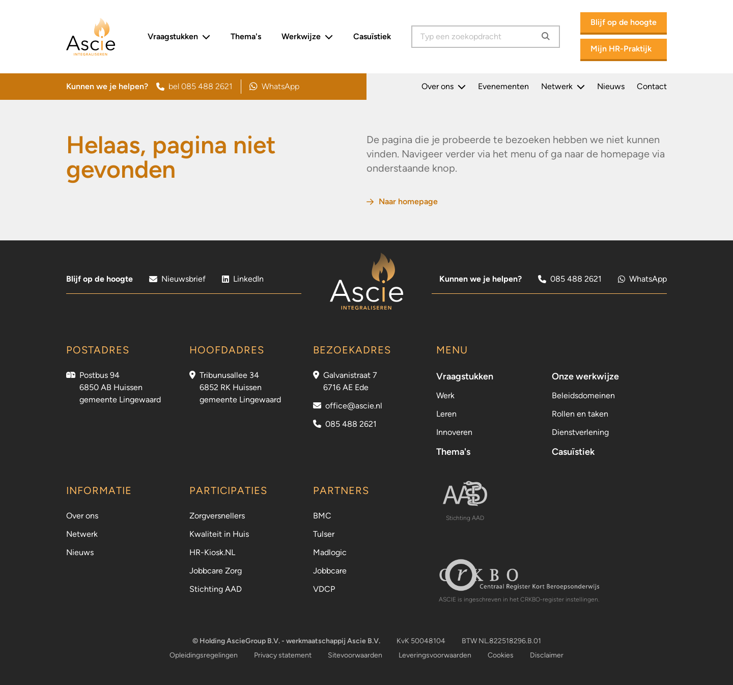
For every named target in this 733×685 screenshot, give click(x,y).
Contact (652, 86)
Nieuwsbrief (177, 279)
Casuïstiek (372, 36)
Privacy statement (283, 655)
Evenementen (503, 86)
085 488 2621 (570, 279)
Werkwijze (307, 37)
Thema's (246, 36)
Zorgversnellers (217, 515)
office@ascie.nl (353, 405)
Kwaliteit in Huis (219, 534)
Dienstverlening (580, 432)
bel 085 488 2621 (194, 86)
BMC (322, 515)
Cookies (501, 655)
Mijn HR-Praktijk (621, 48)
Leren (446, 414)
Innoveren (454, 432)
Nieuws (611, 86)
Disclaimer (546, 655)
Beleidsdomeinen (583, 395)
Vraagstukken (179, 37)
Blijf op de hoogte (623, 22)
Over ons (443, 86)
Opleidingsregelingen (204, 655)
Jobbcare (330, 571)
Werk (445, 395)
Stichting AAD (215, 589)
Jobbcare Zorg (215, 571)
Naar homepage (402, 201)
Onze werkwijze (585, 376)
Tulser (323, 534)
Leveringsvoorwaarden (435, 655)
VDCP (324, 589)
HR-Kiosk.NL (212, 552)
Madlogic (330, 552)
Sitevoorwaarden (355, 655)
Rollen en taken (580, 414)
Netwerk (563, 86)
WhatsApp (274, 86)
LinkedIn (243, 279)
